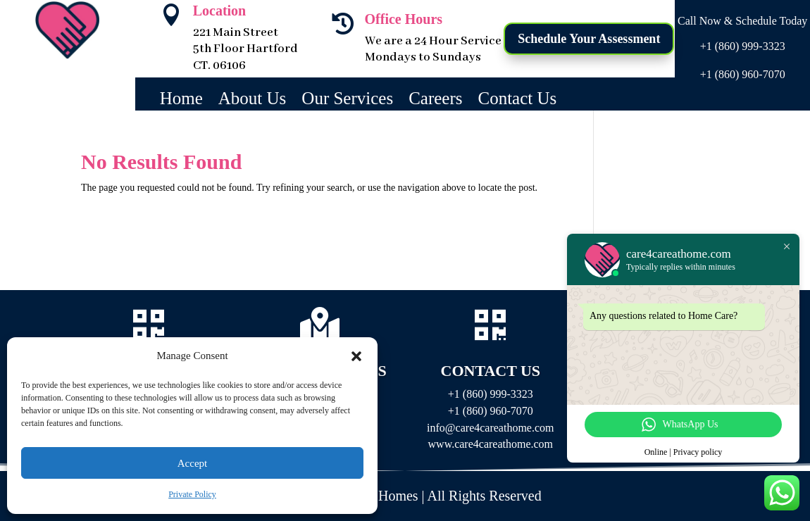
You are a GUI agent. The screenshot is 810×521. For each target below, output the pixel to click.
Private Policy (192, 494)
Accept (192, 463)
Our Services (347, 101)
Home (181, 101)
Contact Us (517, 101)
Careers (435, 101)
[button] (356, 356)
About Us (252, 101)
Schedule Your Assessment (589, 39)
